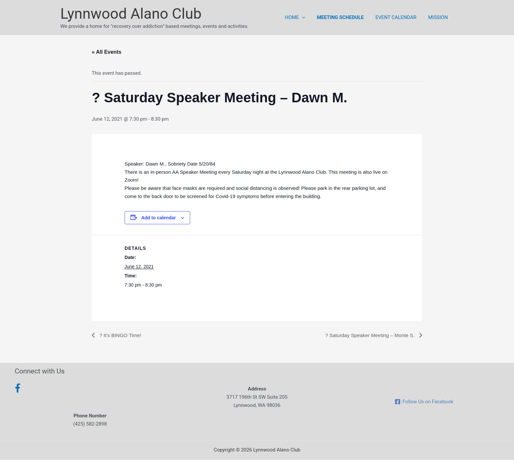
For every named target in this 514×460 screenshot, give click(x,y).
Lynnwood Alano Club (131, 13)
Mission (439, 17)
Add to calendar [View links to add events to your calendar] (158, 217)
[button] (309, 17)
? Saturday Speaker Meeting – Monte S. (368, 335)
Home (302, 17)
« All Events (106, 52)
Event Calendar (398, 17)
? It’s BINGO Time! (120, 335)
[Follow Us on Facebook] (424, 402)
